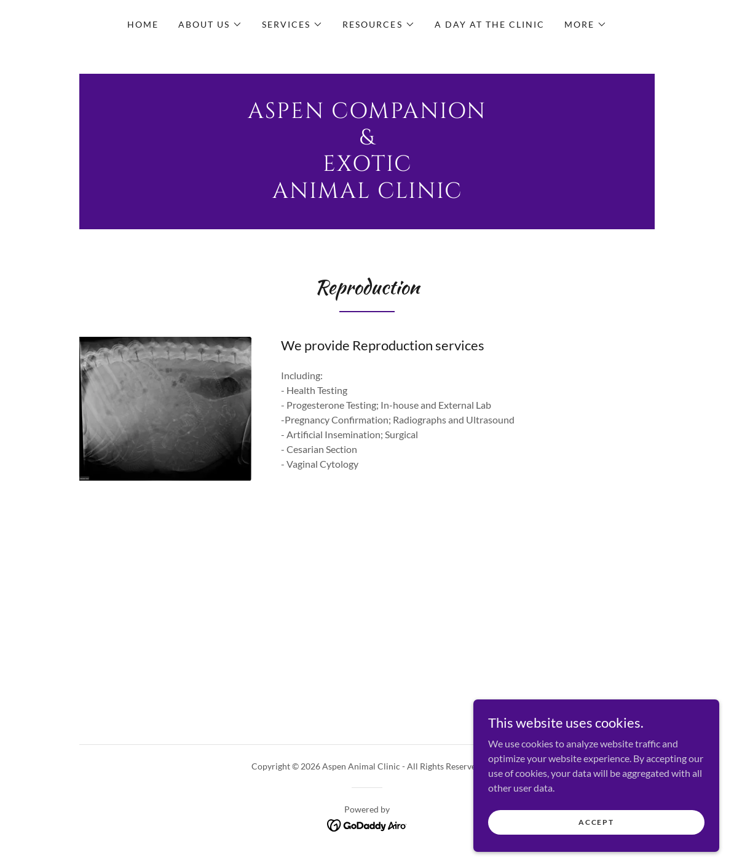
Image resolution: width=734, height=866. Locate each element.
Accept (596, 822)
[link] (367, 194)
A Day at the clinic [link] (490, 24)
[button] (210, 24)
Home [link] (143, 24)
